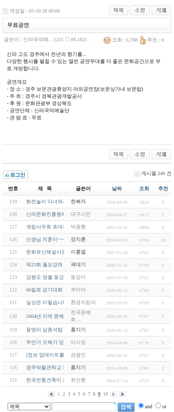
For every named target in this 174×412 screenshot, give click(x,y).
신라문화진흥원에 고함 (52, 214)
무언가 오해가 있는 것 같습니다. (62, 342)
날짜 (117, 189)
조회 (144, 189)
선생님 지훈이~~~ (46, 239)
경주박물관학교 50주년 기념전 (60, 367)
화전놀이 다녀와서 (47, 202)
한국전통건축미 (43, 380)
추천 (163, 189)
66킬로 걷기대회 (44, 290)
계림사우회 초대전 (47, 227)
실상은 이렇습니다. (47, 302)
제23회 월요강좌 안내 (50, 265)
